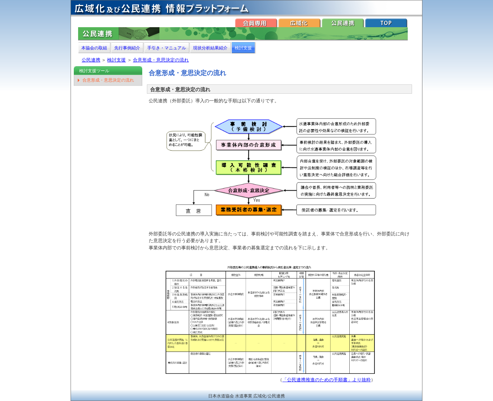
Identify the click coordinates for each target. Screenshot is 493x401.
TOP (386, 22)
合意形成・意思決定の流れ (161, 60)
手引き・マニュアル (166, 47)
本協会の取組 (94, 47)
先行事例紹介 (127, 47)
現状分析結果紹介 (210, 47)
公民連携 (343, 22)
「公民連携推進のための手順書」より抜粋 (326, 379)
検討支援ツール (94, 70)
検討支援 (243, 47)
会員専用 (256, 22)
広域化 (299, 22)
